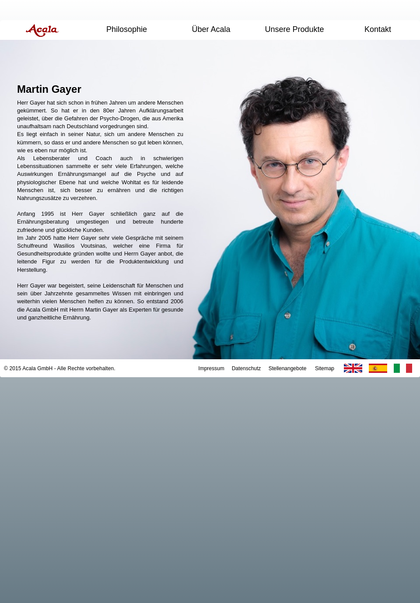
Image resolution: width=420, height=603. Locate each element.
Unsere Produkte (294, 29)
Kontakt (377, 29)
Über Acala (211, 29)
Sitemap (324, 368)
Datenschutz (246, 368)
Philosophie (126, 29)
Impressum (211, 368)
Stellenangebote (288, 368)
